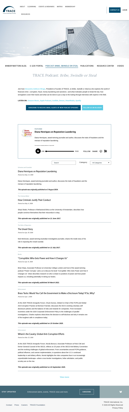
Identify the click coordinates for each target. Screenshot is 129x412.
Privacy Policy (117, 408)
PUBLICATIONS (87, 66)
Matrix (60, 6)
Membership (70, 6)
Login (124, 10)
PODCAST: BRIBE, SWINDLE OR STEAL (61, 66)
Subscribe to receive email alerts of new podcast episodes (53, 108)
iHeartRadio (70, 101)
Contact (9, 405)
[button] (64, 179)
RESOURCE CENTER (105, 66)
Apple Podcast (45, 101)
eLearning (32, 6)
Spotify (78, 101)
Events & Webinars (46, 6)
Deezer (61, 101)
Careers (24, 405)
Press (16, 405)
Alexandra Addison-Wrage (35, 89)
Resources (25, 14)
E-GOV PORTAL (36, 66)
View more (64, 377)
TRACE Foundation (37, 405)
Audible (55, 101)
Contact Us (115, 10)
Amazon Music (33, 101)
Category (83, 162)
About (22, 6)
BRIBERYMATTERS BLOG (16, 66)
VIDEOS (120, 66)
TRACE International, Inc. (113, 402)
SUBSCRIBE (86, 392)
